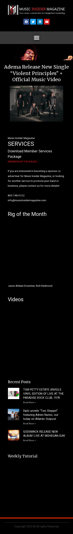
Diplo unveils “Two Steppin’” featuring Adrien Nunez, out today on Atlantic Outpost (40, 415)
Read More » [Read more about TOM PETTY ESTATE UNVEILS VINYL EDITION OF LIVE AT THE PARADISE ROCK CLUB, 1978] (29, 402)
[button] (36, 37)
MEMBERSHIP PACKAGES (22, 161)
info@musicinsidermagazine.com (27, 200)
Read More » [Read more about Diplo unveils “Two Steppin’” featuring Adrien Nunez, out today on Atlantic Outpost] (29, 423)
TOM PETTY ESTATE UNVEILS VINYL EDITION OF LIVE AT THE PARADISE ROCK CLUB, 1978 (43, 393)
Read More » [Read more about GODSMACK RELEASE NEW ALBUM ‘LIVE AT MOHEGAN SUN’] (29, 440)
